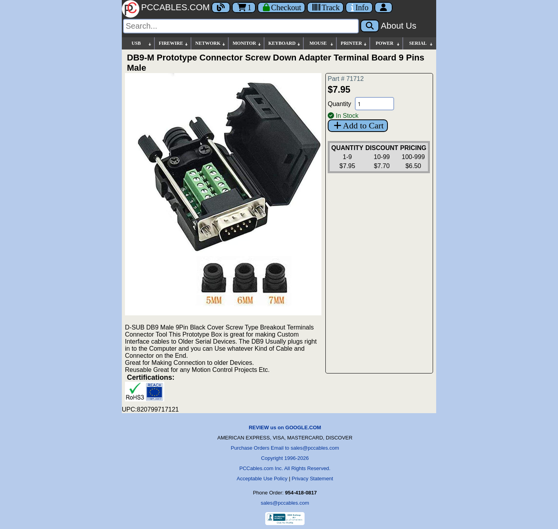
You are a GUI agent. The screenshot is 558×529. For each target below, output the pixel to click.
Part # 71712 (346, 78)
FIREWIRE (174, 43)
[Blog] (220, 7)
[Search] (241, 26)
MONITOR (247, 43)
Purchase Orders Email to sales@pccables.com (285, 448)
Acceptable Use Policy (262, 478)
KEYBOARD (284, 43)
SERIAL (421, 43)
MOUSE (322, 43)
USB (142, 43)
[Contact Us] (359, 7)
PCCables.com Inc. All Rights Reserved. (284, 468)
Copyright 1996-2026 (284, 458)
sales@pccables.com (285, 503)
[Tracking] (325, 7)
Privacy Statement (312, 478)
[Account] (383, 7)
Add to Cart (358, 125)
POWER (388, 43)
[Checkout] (281, 7)
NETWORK (210, 43)
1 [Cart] (243, 7)
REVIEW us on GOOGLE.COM (285, 427)
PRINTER (354, 43)
